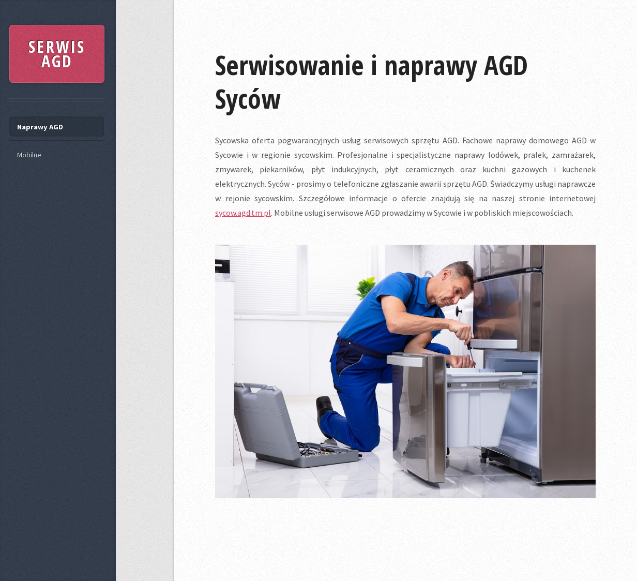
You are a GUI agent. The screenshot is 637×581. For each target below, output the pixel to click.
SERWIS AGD (56, 53)
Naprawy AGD (40, 126)
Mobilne (29, 154)
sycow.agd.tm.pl (243, 212)
